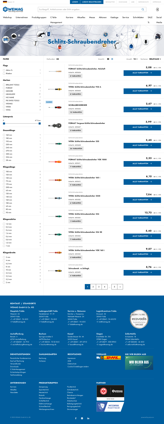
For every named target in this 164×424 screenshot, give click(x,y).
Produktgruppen (39, 17)
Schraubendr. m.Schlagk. (79, 268)
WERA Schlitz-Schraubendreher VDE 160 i (86, 250)
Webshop (13, 28)
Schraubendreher (52, 28)
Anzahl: (129, 59)
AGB (132, 2)
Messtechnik (43, 392)
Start (4, 28)
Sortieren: (144, 59)
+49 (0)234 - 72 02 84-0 (49, 342)
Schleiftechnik (44, 401)
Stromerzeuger (72, 409)
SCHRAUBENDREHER (77, 105)
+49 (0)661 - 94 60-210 (106, 319)
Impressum (157, 2)
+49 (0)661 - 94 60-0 (19, 319)
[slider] (4, 123)
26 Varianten (76, 148)
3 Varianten (75, 130)
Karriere (69, 17)
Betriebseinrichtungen (75, 395)
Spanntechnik (44, 389)
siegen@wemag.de (104, 344)
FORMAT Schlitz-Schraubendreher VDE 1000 (87, 159)
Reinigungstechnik (73, 406)
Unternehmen (22, 17)
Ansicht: (101, 59)
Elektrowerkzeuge (45, 403)
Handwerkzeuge (24, 28)
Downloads (14, 366)
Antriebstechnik (72, 389)
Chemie (70, 392)
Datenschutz (143, 2)
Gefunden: (51, 59)
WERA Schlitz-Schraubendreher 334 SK (85, 232)
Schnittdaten (138, 17)
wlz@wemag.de (103, 321)
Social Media (159, 20)
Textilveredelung (16, 375)
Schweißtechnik (44, 406)
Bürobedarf (71, 398)
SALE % (150, 20)
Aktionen (103, 17)
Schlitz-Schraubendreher (75, 65)
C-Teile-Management (56, 20)
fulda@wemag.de (17, 321)
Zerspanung (43, 387)
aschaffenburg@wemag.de (21, 344)
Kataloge (114, 17)
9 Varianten (75, 185)
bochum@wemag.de (47, 344)
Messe (92, 17)
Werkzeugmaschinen (46, 409)
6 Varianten (75, 203)
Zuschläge (123, 2)
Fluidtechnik (71, 387)
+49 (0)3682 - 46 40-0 (134, 342)
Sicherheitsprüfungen (18, 372)
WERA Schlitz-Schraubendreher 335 (83, 141)
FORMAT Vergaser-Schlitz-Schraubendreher (86, 123)
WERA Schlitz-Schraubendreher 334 (83, 214)
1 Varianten (75, 221)
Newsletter (110, 2)
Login (75, 2)
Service (125, 17)
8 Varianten (75, 76)
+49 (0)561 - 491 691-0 (77, 342)
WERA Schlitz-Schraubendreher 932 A (84, 87)
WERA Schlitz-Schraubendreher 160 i (84, 178)
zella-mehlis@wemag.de (135, 344)
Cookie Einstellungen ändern (78, 366)
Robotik (42, 395)
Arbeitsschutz (72, 401)
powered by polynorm (147, 417)
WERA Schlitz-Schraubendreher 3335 (84, 196)
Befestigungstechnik (74, 403)
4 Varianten (75, 276)
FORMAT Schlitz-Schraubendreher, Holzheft (86, 69)
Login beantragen (91, 2)
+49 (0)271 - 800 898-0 (106, 342)
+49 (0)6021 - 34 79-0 (19, 342)
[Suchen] (143, 9)
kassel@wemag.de (75, 344)
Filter (6, 59)
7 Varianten (75, 167)
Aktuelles (81, 17)
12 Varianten (76, 112)
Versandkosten (15, 363)
